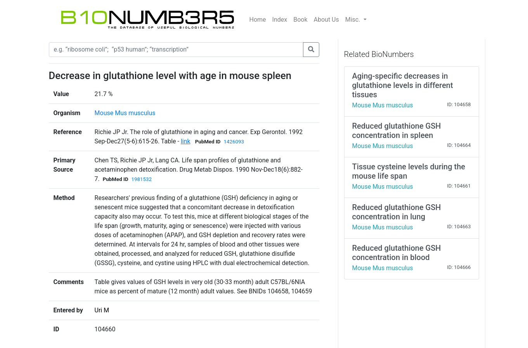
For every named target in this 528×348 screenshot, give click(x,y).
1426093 (233, 142)
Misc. (353, 19)
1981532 (142, 179)
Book (300, 19)
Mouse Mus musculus (125, 113)
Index (279, 19)
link (185, 141)
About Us (326, 19)
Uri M (102, 310)
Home (257, 19)
